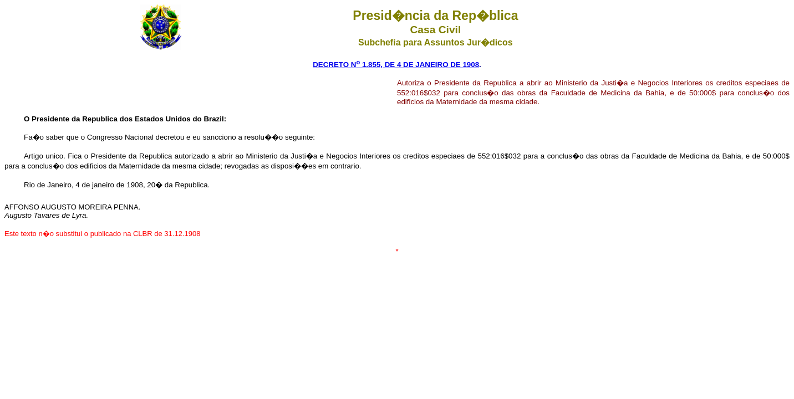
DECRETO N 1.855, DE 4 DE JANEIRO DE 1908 (396, 64)
